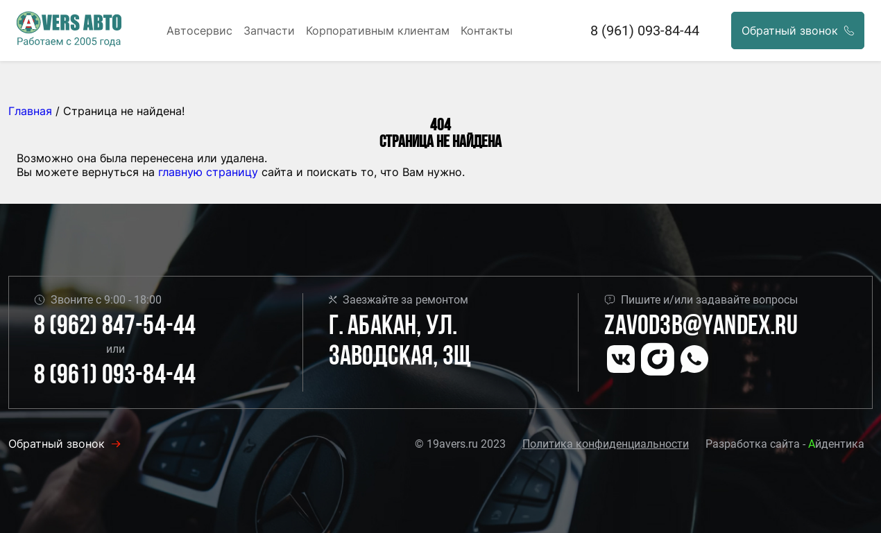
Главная (30, 111)
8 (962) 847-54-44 (115, 327)
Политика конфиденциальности (605, 444)
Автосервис (199, 30)
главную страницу (208, 172)
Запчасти (269, 30)
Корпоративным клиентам (378, 30)
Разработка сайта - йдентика (784, 444)
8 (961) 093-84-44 (644, 30)
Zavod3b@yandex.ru (700, 327)
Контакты (487, 30)
